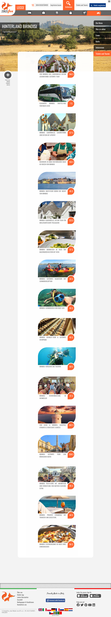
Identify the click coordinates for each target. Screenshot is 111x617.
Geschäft (20, 599)
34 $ (71, 278)
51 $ (71, 249)
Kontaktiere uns (22, 604)
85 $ (71, 485)
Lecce (20, 7)
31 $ (71, 395)
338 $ (71, 454)
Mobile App (20, 595)
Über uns (19, 592)
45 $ (71, 191)
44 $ (71, 515)
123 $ (71, 220)
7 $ (71, 103)
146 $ (71, 74)
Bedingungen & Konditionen (25, 602)
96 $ (71, 544)
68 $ (71, 366)
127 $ (71, 132)
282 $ (71, 425)
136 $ (71, 161)
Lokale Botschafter (22, 597)
